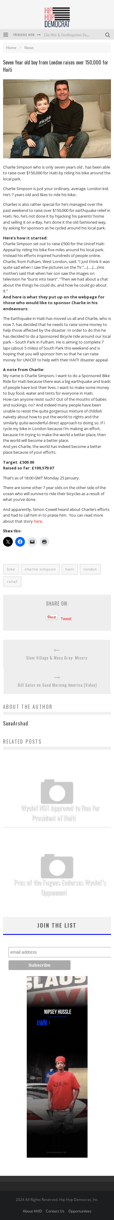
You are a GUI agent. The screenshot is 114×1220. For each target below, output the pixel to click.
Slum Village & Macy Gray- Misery (56, 658)
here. (38, 521)
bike (11, 569)
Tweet (66, 618)
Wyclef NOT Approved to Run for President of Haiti (60, 813)
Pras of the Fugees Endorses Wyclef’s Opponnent (60, 887)
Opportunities (80, 1211)
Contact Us (55, 1211)
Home (11, 47)
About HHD (32, 1211)
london (90, 569)
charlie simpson (40, 569)
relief (12, 581)
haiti (69, 569)
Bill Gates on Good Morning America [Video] (57, 685)
